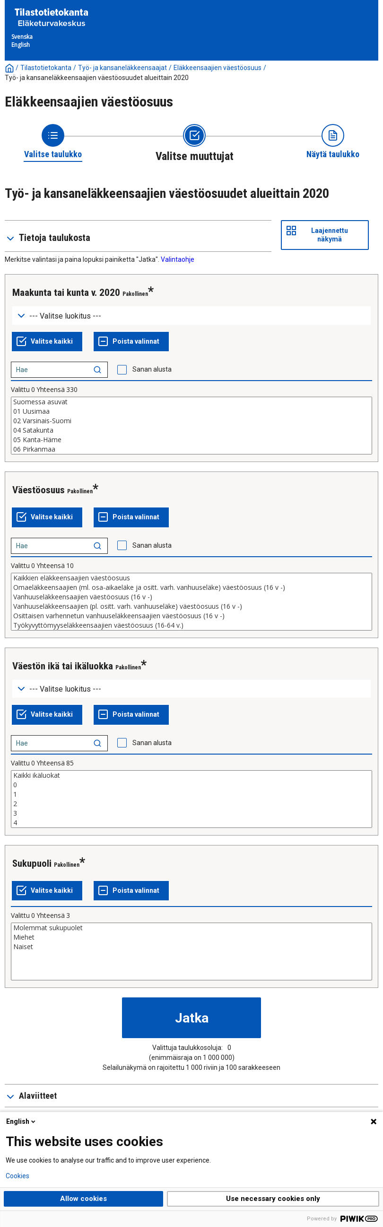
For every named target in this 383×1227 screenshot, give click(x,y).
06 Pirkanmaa (191, 449)
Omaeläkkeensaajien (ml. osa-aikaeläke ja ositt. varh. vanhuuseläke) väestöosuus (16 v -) (191, 587)
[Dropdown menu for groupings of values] (191, 315)
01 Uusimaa (191, 411)
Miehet (191, 937)
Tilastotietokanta (45, 67)
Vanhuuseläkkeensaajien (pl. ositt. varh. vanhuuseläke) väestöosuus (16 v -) (191, 606)
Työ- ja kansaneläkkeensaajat (122, 67)
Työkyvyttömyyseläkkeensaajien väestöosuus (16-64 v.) (191, 625)
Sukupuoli (32, 863)
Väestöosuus (38, 490)
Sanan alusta (152, 369)
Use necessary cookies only (273, 1198)
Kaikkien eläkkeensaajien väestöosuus (191, 578)
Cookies (17, 1176)
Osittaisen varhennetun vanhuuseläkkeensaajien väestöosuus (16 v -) (191, 616)
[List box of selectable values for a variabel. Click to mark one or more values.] (191, 425)
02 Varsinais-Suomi (191, 421)
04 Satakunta (191, 430)
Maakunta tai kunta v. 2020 (66, 292)
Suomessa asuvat (191, 402)
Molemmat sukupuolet (191, 928)
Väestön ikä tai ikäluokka (62, 666)
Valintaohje (177, 259)
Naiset (191, 946)
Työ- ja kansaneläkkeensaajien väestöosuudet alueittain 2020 (97, 77)
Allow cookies (83, 1198)
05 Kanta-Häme (191, 440)
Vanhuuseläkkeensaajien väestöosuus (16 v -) (191, 597)
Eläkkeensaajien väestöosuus (217, 67)
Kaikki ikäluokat (191, 775)
